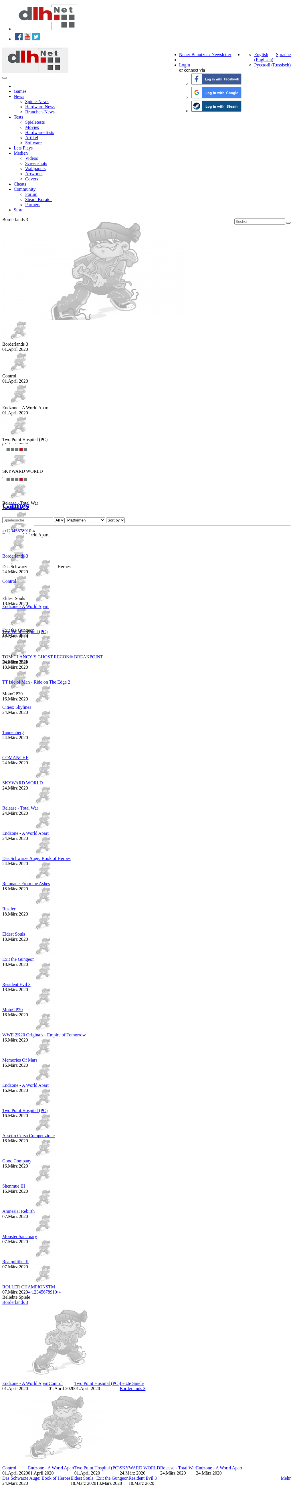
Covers (31, 178)
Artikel (31, 137)
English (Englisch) (263, 57)
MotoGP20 (12, 1009)
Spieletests (35, 122)
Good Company (16, 1160)
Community (24, 189)
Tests (18, 117)
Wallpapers (35, 168)
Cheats (20, 184)
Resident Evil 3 (16, 984)
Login (184, 64)
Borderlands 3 (15, 556)
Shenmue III (13, 1186)
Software (33, 142)
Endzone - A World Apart (25, 606)
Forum (31, 194)
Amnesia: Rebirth (18, 1211)
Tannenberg (13, 732)
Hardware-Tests (39, 132)
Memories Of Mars (19, 1060)
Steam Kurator (38, 199)
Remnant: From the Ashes (26, 883)
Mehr (286, 1478)
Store (18, 209)
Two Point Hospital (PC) (24, 631)
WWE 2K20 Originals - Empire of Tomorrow (44, 1034)
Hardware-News (40, 106)
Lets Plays (23, 147)
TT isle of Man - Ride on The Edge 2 (36, 682)
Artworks (33, 173)
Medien (21, 153)
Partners (32, 204)
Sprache (283, 54)
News (19, 96)
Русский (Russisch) (272, 64)
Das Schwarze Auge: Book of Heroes (36, 858)
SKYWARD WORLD (22, 782)
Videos (31, 158)
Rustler (8, 908)
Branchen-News (40, 111)
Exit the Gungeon (18, 959)
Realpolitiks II (15, 1261)
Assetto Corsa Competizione (28, 1135)
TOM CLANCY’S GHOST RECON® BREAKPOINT (52, 656)
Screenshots (36, 163)
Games (20, 91)
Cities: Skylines (16, 707)
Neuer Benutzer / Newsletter (205, 54)
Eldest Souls (13, 934)
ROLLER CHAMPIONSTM (28, 1286)
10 (29, 530)
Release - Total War (20, 808)
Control (9, 581)
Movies (32, 127)
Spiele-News (37, 101)
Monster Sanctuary (19, 1236)
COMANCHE (15, 757)
